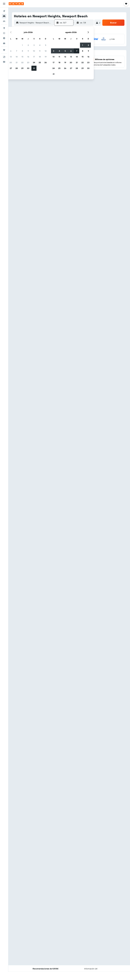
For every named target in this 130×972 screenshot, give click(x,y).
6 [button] (10, 51)
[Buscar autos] (4, 21)
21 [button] (17, 62)
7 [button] (16, 51)
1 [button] (22, 45)
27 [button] (11, 68)
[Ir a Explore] (4, 28)
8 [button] (22, 51)
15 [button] (22, 56)
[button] (4, 3)
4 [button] (39, 45)
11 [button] (39, 51)
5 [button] (45, 45)
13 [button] (11, 56)
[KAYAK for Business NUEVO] (4, 43)
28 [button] (16, 68)
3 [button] (34, 45)
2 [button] (28, 45)
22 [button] (22, 62)
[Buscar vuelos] (4, 11)
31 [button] (34, 68)
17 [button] (34, 56)
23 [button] (28, 62)
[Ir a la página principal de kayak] (16, 3)
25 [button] (40, 62)
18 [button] (40, 56)
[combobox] (36, 22)
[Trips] (4, 50)
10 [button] (34, 51)
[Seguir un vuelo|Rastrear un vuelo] (4, 33)
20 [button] (11, 62)
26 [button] (45, 62)
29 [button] (22, 68)
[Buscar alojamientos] (4, 16)
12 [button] (46, 51)
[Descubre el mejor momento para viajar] (4, 38)
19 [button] (46, 56)
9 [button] (28, 51)
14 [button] (17, 56)
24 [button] (34, 62)
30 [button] (28, 68)
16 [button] (28, 56)
